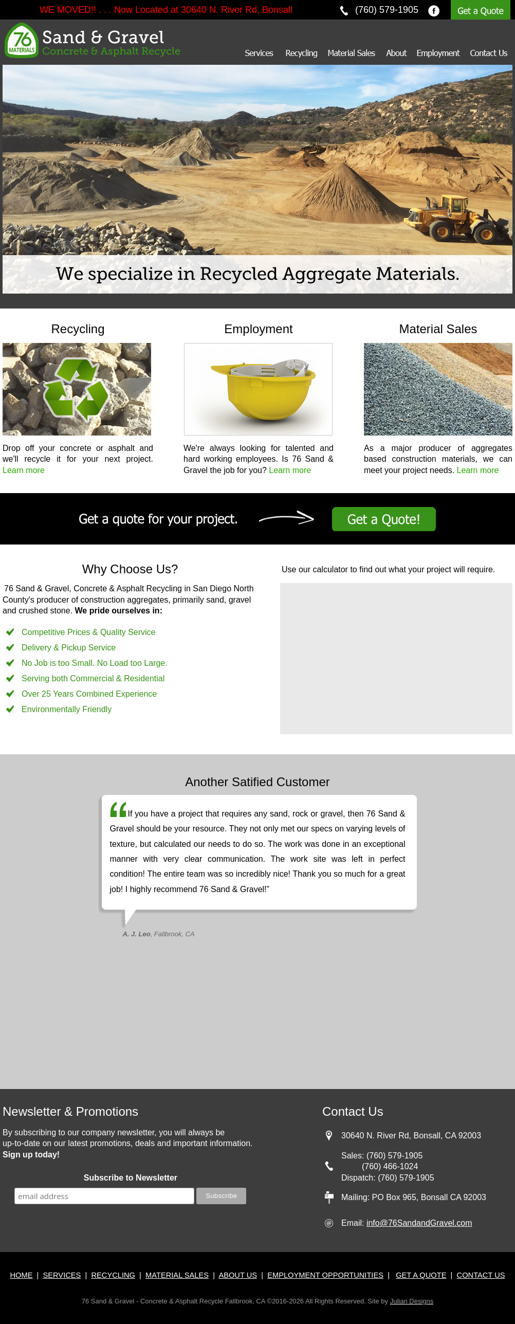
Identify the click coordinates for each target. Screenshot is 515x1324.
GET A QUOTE (421, 1275)
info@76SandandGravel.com (419, 1223)
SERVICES (62, 1275)
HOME (21, 1275)
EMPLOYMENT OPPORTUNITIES (325, 1275)
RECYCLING (113, 1275)
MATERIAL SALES (177, 1275)
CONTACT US (481, 1275)
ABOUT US (237, 1275)
